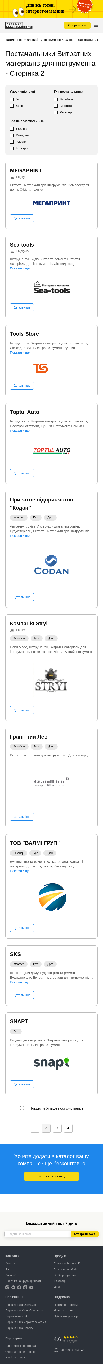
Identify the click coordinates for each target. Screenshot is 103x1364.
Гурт (19, 99)
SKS (15, 954)
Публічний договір (66, 1316)
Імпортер (66, 105)
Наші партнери (15, 1357)
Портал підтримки (66, 1304)
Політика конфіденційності (23, 1281)
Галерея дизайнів (65, 1269)
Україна (21, 128)
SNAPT (19, 1021)
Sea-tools (22, 245)
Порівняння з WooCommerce (24, 1310)
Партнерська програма (20, 1345)
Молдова (22, 135)
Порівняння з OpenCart (20, 1304)
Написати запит (64, 1310)
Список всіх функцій (67, 1263)
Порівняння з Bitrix (17, 1316)
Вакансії (10, 1275)
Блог (8, 1269)
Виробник (67, 99)
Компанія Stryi (29, 623)
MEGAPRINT (26, 170)
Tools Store (24, 334)
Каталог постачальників (22, 39)
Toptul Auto (24, 412)
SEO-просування (65, 1275)
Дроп (19, 105)
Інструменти (52, 39)
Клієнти (10, 1263)
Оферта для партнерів (20, 1351)
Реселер (66, 112)
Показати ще (20, 268)
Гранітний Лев (28, 737)
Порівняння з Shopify (19, 1328)
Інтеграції (60, 1281)
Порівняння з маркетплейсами (25, 1322)
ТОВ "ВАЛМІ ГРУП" (35, 843)
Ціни (57, 1286)
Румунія (21, 141)
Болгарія (22, 148)
